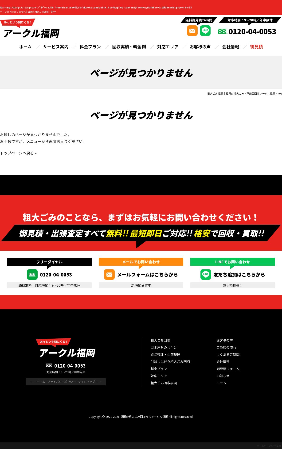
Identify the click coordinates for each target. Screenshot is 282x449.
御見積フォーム (227, 368)
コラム (221, 382)
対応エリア (167, 46)
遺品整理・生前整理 (165, 354)
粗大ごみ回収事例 (164, 382)
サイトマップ (86, 382)
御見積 (256, 46)
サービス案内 (55, 46)
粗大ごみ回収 (160, 340)
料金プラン (90, 46)
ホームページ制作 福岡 (269, 445)
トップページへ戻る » (18, 153)
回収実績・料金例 (129, 46)
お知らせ (223, 375)
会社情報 (230, 46)
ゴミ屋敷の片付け (164, 347)
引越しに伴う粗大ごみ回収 (170, 361)
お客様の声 (200, 46)
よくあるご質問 (227, 354)
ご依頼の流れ (226, 347)
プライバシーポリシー (61, 382)
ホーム (25, 46)
